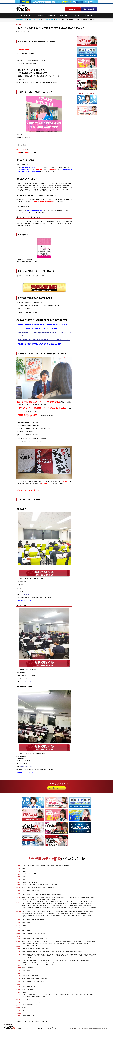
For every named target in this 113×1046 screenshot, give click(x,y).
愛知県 (18, 948)
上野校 (40, 908)
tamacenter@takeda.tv (26, 766)
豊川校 (80, 950)
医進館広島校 (46, 989)
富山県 (18, 928)
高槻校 (49, 963)
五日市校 (39, 989)
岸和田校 (76, 963)
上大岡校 (53, 918)
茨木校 (86, 963)
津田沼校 (39, 899)
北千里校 (42, 967)
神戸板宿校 (69, 970)
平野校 (29, 963)
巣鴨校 (40, 906)
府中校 (92, 908)
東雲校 (91, 911)
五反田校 (69, 911)
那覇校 (24, 1028)
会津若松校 (36, 883)
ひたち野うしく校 (57, 885)
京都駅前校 (30, 960)
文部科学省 (44, 1034)
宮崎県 (18, 1023)
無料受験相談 (89, 9)
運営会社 (25, 1044)
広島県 (18, 989)
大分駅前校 (25, 1020)
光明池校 (37, 967)
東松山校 (34, 896)
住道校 (71, 963)
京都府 (18, 960)
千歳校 (61, 865)
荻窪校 (87, 904)
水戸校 (30, 885)
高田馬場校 (55, 904)
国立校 (80, 911)
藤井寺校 (48, 967)
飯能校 (29, 896)
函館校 (56, 865)
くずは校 (84, 965)
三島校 (48, 945)
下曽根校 (39, 1008)
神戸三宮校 (30, 970)
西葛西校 (66, 904)
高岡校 (29, 928)
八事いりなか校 (49, 948)
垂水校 (47, 972)
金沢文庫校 (59, 918)
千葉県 (18, 899)
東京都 (18, 904)
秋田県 (18, 877)
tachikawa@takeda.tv (25, 682)
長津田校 (57, 920)
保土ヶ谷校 (25, 922)
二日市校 (66, 1006)
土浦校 (35, 885)
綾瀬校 (40, 911)
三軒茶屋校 (93, 904)
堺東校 (40, 963)
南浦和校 (65, 894)
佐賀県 (18, 1011)
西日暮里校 (59, 909)
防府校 (44, 992)
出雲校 (29, 983)
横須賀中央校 (64, 916)
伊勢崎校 (39, 891)
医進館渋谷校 (83, 909)
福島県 (18, 883)
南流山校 (77, 899)
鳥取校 (24, 980)
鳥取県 (18, 981)
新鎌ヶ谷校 (50, 899)
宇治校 (72, 960)
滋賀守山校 (32, 957)
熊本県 (18, 1017)
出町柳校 (67, 960)
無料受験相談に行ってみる (56, 788)
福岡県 (18, 1006)
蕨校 (52, 896)
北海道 (18, 866)
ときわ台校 (50, 911)
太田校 (29, 891)
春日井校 (41, 948)
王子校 (35, 911)
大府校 (58, 950)
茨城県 (18, 886)
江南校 (69, 950)
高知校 (24, 1003)
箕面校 (28, 965)
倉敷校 (38, 986)
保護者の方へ (64, 15)
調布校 (64, 906)
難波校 (49, 965)
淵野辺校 (74, 920)
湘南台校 (72, 918)
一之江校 (30, 911)
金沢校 (24, 930)
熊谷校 (24, 894)
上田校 (36, 939)
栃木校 (35, 888)
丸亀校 (29, 998)
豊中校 (54, 963)
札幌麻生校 (45, 865)
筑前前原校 (46, 1008)
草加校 (75, 894)
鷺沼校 (85, 920)
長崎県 (18, 1014)
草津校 (45, 957)
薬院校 (29, 1008)
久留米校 (42, 1006)
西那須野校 (41, 888)
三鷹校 (71, 909)
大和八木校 (57, 975)
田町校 (71, 904)
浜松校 (29, 945)
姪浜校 (77, 1006)
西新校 (52, 1006)
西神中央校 (89, 970)
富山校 (24, 928)
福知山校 (86, 960)
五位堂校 (45, 975)
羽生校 (56, 896)
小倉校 (31, 1006)
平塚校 (57, 916)
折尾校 (34, 1008)
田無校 (66, 908)
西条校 (34, 989)
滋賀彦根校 (39, 957)
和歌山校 (25, 977)
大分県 (18, 1020)
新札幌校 (30, 865)
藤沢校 (41, 916)
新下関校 (30, 992)
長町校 (37, 874)
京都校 (24, 960)
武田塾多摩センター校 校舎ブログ (25, 773)
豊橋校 (70, 948)
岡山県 (18, 986)
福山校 (29, 989)
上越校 (29, 925)
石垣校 (34, 1028)
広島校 (24, 989)
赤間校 (24, 1008)
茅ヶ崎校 (80, 920)
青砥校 (89, 909)
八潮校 (73, 896)
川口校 (34, 894)
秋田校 (24, 877)
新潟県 (18, 925)
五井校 (51, 901)
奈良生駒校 (38, 975)
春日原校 (72, 1006)
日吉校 (24, 918)
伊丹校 (48, 970)
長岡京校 (61, 960)
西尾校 (54, 950)
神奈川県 (18, 916)
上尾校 (71, 894)
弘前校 (24, 868)
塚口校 (42, 972)
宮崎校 (24, 1023)
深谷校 (24, 896)
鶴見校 (77, 918)
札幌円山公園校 (37, 865)
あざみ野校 (35, 916)
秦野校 (82, 918)
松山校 (24, 1000)
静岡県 (18, 945)
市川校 (24, 899)
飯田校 (41, 939)
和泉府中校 (90, 965)
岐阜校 (24, 942)
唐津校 (29, 1011)
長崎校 (24, 1014)
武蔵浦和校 (67, 896)
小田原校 (52, 916)
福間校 (51, 1008)
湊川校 (24, 972)
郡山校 (42, 883)
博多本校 (37, 1006)
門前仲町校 (33, 904)
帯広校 (65, 865)
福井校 (24, 933)
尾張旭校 (64, 950)
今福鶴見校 (60, 965)
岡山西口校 (25, 986)
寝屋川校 (60, 963)
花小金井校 (37, 913)
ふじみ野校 (47, 896)
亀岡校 (77, 960)
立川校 (49, 904)
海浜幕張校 (89, 899)
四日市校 (28, 954)
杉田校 (90, 920)
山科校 (51, 960)
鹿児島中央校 (26, 1025)
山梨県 (18, 936)
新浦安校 (30, 899)
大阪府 (18, 963)
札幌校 (24, 865)
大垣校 (29, 942)
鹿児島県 (18, 1026)
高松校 (24, 998)
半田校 (91, 948)
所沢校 (38, 894)
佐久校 (45, 939)
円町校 (56, 960)
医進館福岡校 (59, 1006)
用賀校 (29, 909)
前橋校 (34, 891)
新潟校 (24, 925)
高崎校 (24, 891)
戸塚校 (47, 918)
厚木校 (24, 916)
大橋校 (82, 1006)
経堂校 (63, 911)
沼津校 (34, 945)
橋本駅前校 (31, 977)
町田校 (44, 904)
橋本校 (81, 916)
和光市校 (40, 896)
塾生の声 (19, 24)
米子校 (29, 980)
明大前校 (88, 906)
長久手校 (35, 950)
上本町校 (65, 963)
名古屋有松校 (26, 952)
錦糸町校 (25, 906)
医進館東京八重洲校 (28, 913)
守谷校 (49, 885)
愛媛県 (18, 1001)
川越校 (49, 894)
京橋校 (54, 965)
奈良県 (18, 975)
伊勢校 (34, 954)
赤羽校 (52, 906)
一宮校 (86, 948)
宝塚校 (57, 970)
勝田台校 (57, 899)
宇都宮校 (25, 888)
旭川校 (51, 865)
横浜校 (29, 916)
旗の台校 (76, 909)
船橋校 (67, 899)
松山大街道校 (31, 1000)
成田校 (72, 899)
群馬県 (18, 891)
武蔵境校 (75, 911)
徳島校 (24, 995)
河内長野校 (39, 965)
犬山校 (85, 950)
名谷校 (62, 972)
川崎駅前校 (32, 922)
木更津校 (83, 899)
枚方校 (44, 963)
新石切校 (31, 967)
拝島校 (87, 908)
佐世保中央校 (31, 1014)
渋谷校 (29, 908)
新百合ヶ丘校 (45, 920)
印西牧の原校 (45, 901)
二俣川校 (66, 918)
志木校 (60, 894)
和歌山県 (18, 978)
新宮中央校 (93, 1006)
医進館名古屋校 (34, 952)
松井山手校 (37, 960)
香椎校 (48, 1006)
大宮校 (29, 894)
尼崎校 (57, 972)
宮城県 (18, 874)
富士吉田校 (30, 936)
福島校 (24, 883)
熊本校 (24, 1017)
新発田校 (44, 925)
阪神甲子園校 (82, 970)
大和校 (70, 916)
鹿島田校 (63, 920)
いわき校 (30, 883)
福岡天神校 (25, 1006)
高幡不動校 (44, 909)
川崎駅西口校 (44, 922)
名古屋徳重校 (42, 950)
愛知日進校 (75, 948)
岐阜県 (18, 942)
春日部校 (55, 894)
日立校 (39, 885)
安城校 (49, 950)
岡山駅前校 (32, 986)
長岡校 (34, 925)
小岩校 (24, 908)
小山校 (30, 888)
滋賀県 (18, 958)
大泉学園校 (60, 908)
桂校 (82, 960)
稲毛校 (29, 901)
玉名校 (37, 1017)
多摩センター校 (73, 908)
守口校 (44, 965)
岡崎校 (30, 948)
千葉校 (44, 899)
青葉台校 (76, 916)
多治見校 (34, 942)
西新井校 (85, 911)
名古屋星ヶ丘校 (63, 948)
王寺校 (32, 975)
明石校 (43, 970)
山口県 (18, 992)
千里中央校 (92, 963)
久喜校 (86, 894)
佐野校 (47, 888)
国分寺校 (93, 906)
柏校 (34, 899)
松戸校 (62, 899)
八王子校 (77, 904)
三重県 (18, 955)
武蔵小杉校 (93, 916)
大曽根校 (25, 950)
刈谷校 (56, 948)
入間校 (91, 894)
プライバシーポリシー (34, 1044)
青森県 (18, 868)
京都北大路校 (45, 960)
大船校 (69, 920)
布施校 (66, 965)
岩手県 (18, 871)
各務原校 (40, 942)
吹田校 (33, 965)
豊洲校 (44, 911)
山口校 (24, 992)
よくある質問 (76, 15)
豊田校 (81, 948)
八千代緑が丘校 (36, 901)
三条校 (38, 925)
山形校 (24, 880)
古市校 (71, 965)
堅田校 (50, 957)
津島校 (89, 950)
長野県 (18, 939)
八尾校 (81, 963)
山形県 (18, 880)
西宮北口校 (37, 970)
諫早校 (37, 1014)
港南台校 (86, 916)
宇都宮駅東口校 (54, 888)
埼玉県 (18, 894)
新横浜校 (46, 916)
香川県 (18, 998)
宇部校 (35, 992)
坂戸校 (61, 896)
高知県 (18, 1004)
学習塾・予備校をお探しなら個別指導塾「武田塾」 (85, 1043)
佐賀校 (24, 1011)
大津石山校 (25, 957)
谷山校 (32, 1025)
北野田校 (25, 967)
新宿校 (60, 904)
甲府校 (24, 936)
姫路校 (24, 970)
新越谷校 (44, 894)
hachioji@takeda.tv (25, 594)
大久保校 (52, 972)
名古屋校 (25, 948)
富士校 (43, 945)
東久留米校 (57, 911)
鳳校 (24, 965)
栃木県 (18, 889)
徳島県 (18, 995)
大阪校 (24, 963)
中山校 (37, 918)
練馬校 (30, 906)
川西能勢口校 (31, 972)
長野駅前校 (30, 939)
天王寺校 (34, 963)
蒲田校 (24, 911)
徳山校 (40, 992)
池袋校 (39, 904)
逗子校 (31, 920)
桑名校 (38, 954)
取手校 (44, 885)
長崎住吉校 (43, 1014)
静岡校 (24, 945)
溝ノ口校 (42, 918)
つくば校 (25, 885)
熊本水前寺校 (31, 1017)
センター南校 (88, 918)
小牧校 (30, 950)
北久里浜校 (37, 920)
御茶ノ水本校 (26, 904)
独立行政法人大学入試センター (33, 1034)
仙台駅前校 (25, 874)
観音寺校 (34, 998)
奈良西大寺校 (26, 975)
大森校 (24, 909)
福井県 (18, 934)
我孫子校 (61, 901)
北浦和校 (81, 894)
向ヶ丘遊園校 (31, 918)
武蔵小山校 (53, 908)
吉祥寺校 (82, 906)
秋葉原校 (65, 909)
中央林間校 (25, 920)
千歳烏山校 (81, 908)
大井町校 (70, 906)
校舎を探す (73, 9)
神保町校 (34, 908)
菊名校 (38, 922)
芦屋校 (52, 970)
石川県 (18, 931)
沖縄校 (29, 1028)
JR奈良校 (51, 975)
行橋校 (87, 1006)
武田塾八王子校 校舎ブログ (23, 600)
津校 (24, 954)
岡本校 (37, 972)
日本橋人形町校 (36, 909)
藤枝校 (38, 945)
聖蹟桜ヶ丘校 (46, 908)
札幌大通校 (71, 865)
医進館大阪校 (77, 965)
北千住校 (76, 906)
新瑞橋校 (75, 950)
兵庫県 (18, 970)
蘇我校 (66, 901)
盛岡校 (24, 871)
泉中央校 (32, 874)
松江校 (24, 983)
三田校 (75, 970)
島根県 (18, 983)
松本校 (24, 939)
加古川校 (63, 970)
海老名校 (52, 920)
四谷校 (82, 904)
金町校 (35, 906)
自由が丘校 (58, 906)
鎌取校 (56, 901)
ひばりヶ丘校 (52, 909)
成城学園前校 (46, 906)
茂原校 (24, 901)
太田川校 (35, 948)
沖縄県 (18, 1029)
